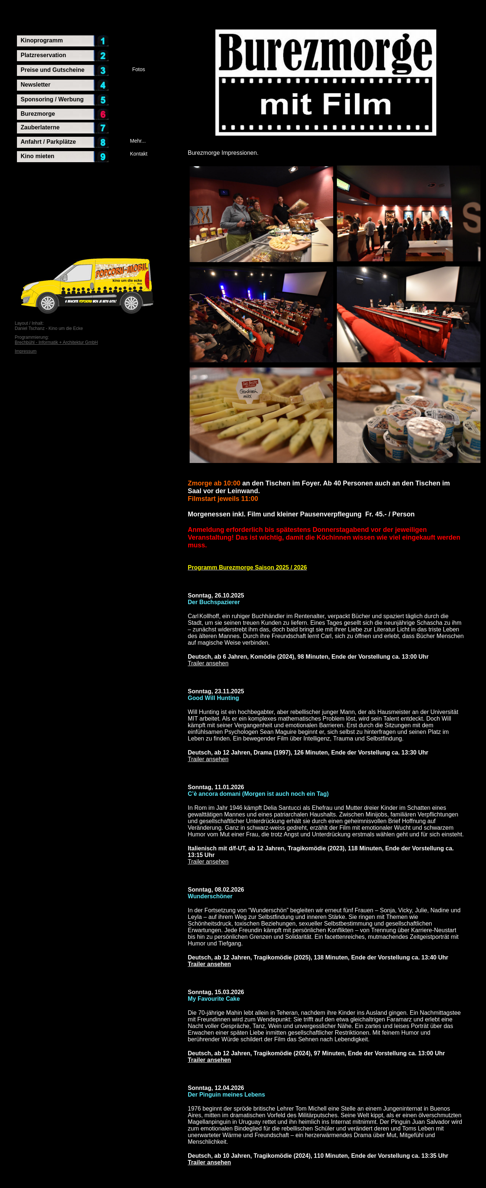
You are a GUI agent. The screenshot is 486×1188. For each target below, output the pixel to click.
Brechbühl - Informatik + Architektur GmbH (56, 342)
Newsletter (35, 84)
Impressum (25, 351)
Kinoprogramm (42, 40)
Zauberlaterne (40, 127)
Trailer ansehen (208, 663)
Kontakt (138, 154)
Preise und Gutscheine (52, 70)
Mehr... (138, 141)
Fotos (138, 69)
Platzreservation (43, 55)
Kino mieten (37, 156)
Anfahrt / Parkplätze (48, 142)
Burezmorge (38, 114)
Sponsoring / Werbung (52, 99)
